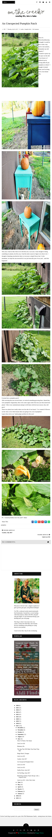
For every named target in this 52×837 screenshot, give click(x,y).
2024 (17, 710)
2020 (17, 719)
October (20, 732)
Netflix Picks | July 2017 (23, 770)
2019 (17, 721)
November (21, 730)
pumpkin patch (28, 29)
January (20, 793)
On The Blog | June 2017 (23, 773)
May (19, 784)
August (20, 736)
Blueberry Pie (20, 746)
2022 (17, 714)
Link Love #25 (21, 756)
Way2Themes (23, 833)
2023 (17, 712)
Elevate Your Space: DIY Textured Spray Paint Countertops (26, 656)
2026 (17, 705)
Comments (36, 29)
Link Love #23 (21, 767)
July (19, 738)
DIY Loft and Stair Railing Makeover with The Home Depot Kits (26, 678)
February (20, 791)
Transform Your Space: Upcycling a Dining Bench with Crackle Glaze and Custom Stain (26, 667)
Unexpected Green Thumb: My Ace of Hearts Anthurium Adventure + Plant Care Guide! (26, 645)
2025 (17, 707)
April (19, 786)
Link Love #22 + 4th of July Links (26, 780)
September (21, 734)
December (20, 727)
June (19, 782)
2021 (17, 716)
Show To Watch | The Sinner (24, 740)
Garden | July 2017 (22, 759)
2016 (17, 795)
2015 (17, 798)
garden (22, 29)
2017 (17, 725)
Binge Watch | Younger (23, 753)
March (20, 789)
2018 (17, 723)
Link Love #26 (21, 743)
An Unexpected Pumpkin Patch (25, 761)
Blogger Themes (39, 833)
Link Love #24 (21, 764)
